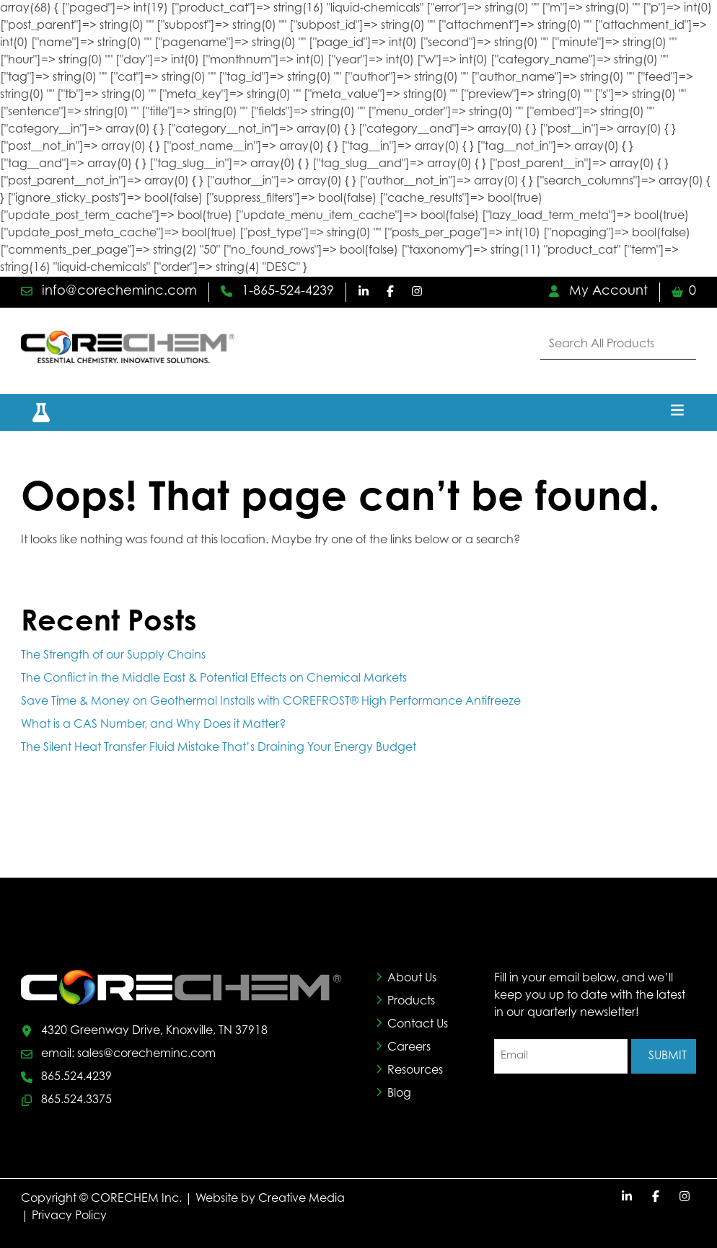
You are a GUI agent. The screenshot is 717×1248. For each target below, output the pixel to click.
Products (411, 1001)
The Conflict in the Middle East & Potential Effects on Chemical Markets (214, 679)
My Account (598, 291)
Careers (409, 1047)
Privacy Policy (69, 1216)
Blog (399, 1094)
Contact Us (417, 1024)
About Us (411, 978)
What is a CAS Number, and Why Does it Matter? (153, 725)
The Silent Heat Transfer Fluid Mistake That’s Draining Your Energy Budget (220, 748)
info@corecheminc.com (109, 291)
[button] (32, 412)
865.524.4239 (76, 1077)
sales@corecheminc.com (146, 1054)
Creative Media (301, 1199)
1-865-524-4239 (277, 291)
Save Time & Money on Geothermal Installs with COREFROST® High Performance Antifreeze (271, 702)
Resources (415, 1071)
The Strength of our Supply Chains (113, 655)
